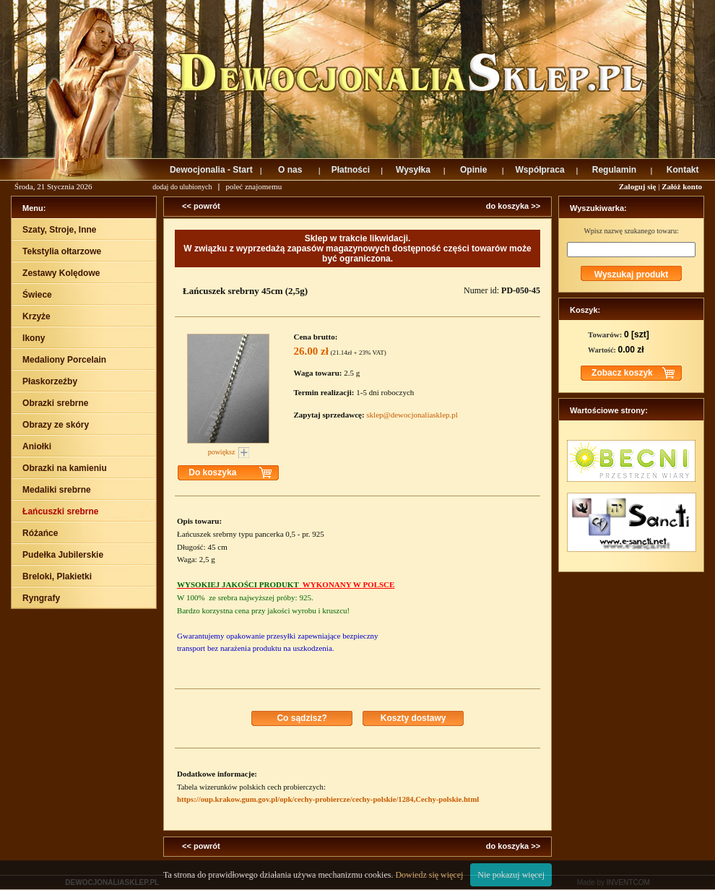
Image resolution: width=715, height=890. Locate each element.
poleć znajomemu (253, 186)
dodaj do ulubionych (182, 187)
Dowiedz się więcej (429, 875)
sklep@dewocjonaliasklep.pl (412, 414)
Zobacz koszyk (622, 373)
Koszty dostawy (413, 718)
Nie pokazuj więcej (511, 875)
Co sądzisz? (301, 718)
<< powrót (201, 206)
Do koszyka (212, 472)
